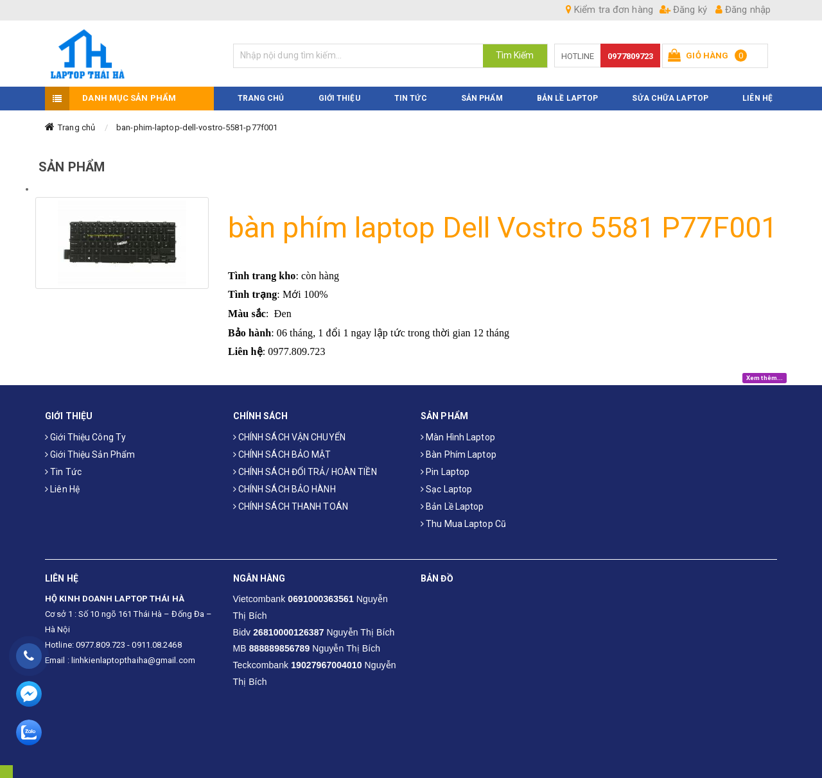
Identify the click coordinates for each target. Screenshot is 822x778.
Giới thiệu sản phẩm (90, 454)
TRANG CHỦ (261, 98)
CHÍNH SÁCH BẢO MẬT (282, 454)
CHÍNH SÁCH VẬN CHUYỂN (289, 437)
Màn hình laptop (458, 437)
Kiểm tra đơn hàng (609, 9)
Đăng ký (683, 9)
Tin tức (63, 472)
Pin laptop (445, 472)
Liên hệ (62, 489)
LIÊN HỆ (757, 98)
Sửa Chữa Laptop (670, 98)
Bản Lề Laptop (567, 98)
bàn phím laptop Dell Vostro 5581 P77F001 (502, 228)
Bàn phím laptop (458, 454)
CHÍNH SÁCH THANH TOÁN (290, 506)
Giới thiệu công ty (85, 437)
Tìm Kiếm (515, 55)
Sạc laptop (446, 489)
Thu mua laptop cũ (463, 524)
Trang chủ (76, 127)
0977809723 (630, 56)
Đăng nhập (743, 9)
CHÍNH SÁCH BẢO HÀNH (284, 489)
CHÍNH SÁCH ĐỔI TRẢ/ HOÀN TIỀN (305, 472)
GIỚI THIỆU (339, 98)
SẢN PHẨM (482, 98)
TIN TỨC (410, 98)
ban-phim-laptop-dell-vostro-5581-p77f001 (196, 127)
